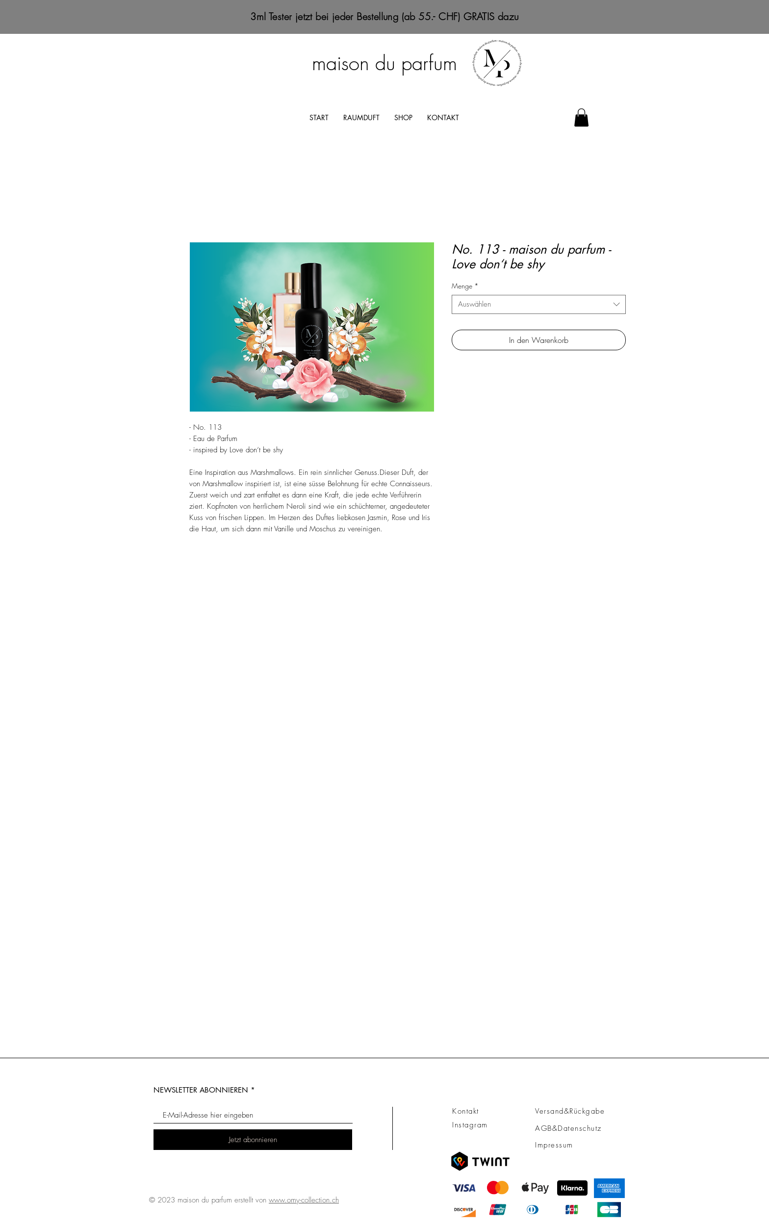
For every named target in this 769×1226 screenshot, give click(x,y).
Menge (465, 285)
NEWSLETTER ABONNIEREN (201, 1090)
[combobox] (539, 304)
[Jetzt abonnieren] (253, 1139)
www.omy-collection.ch (304, 1200)
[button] (581, 117)
